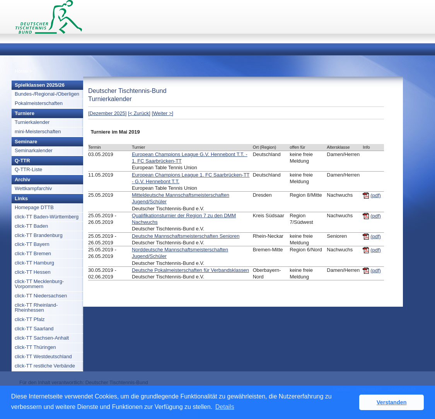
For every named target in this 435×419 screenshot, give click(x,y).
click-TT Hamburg (34, 263)
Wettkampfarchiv (33, 188)
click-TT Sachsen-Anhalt (42, 338)
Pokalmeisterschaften (39, 103)
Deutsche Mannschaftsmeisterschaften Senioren (186, 236)
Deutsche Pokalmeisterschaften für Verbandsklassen (190, 270)
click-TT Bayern (32, 244)
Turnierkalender (32, 122)
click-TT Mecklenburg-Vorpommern (39, 283)
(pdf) (375, 195)
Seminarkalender (34, 150)
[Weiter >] (163, 113)
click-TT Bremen (33, 253)
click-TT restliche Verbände (45, 366)
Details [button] (224, 407)
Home (21, 71)
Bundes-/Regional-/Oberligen (47, 94)
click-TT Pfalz (30, 319)
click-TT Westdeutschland (43, 356)
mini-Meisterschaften (38, 131)
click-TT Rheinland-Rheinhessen (36, 307)
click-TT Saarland (34, 328)
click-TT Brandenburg (39, 235)
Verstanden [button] (392, 402)
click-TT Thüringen (35, 347)
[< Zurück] (139, 113)
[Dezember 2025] (107, 113)
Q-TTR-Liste (28, 169)
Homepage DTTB (34, 207)
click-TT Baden (31, 226)
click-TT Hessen (33, 272)
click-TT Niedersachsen (41, 296)
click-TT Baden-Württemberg (46, 217)
